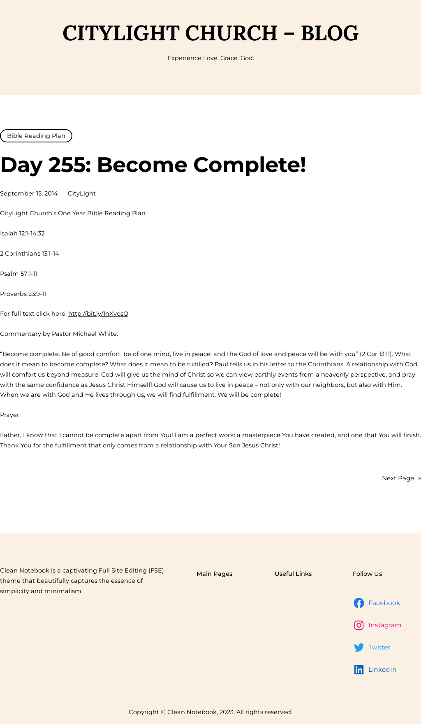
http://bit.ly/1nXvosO (98, 313)
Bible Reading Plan (36, 136)
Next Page (401, 478)
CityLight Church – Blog (210, 32)
